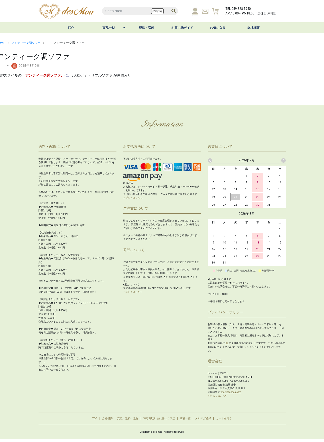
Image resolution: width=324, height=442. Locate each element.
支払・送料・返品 (124, 420)
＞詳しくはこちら (133, 197)
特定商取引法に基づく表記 (159, 420)
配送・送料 (146, 28)
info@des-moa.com (231, 392)
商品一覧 (108, 28)
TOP (71, 28)
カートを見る (231, 420)
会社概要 (253, 28)
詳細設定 (157, 11)
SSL (227, 343)
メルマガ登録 (208, 420)
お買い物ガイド (182, 28)
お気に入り (218, 28)
